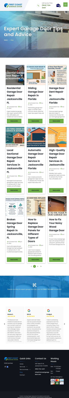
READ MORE (19, 121)
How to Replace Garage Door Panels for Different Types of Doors (41, 230)
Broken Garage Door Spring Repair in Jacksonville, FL (20, 228)
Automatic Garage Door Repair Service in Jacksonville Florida (41, 159)
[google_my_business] (7, 367)
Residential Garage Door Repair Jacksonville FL (20, 95)
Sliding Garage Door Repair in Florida (41, 93)
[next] (64, 324)
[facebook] (5, 367)
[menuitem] (27, 364)
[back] (4, 324)
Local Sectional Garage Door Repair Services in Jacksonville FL (20, 161)
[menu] (65, 4)
